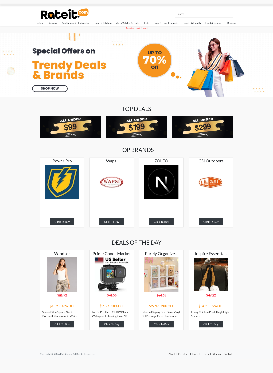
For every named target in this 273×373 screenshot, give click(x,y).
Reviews (231, 22)
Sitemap (216, 353)
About (172, 353)
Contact (228, 353)
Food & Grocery (214, 22)
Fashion (40, 22)
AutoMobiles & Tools (127, 22)
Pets (146, 22)
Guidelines (183, 353)
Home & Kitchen (103, 22)
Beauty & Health (192, 22)
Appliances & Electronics (75, 22)
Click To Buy (62, 221)
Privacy (205, 353)
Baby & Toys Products (166, 22)
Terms (195, 353)
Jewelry (53, 22)
